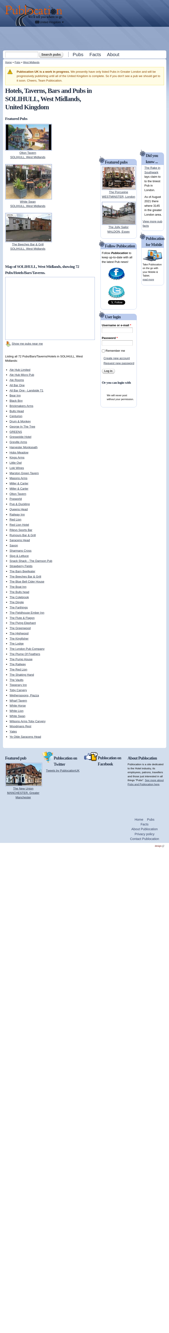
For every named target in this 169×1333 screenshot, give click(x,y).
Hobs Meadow (19, 452)
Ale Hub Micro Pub (22, 374)
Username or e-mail (116, 325)
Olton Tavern (18, 494)
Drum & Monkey (20, 421)
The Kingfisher (19, 638)
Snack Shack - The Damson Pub (31, 561)
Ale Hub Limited (20, 369)
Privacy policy (144, 834)
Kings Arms (17, 457)
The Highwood (19, 633)
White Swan (17, 716)
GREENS (16, 432)
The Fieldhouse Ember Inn (27, 612)
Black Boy (16, 400)
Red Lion (15, 519)
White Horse (18, 705)
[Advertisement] (84, 60)
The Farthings (19, 607)
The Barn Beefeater (22, 571)
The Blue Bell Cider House (27, 581)
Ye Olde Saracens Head (25, 736)
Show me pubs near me (27, 343)
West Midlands (31, 62)
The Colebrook (19, 597)
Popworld (16, 499)
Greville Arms (18, 442)
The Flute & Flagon (22, 618)
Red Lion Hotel (19, 524)
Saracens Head (20, 540)
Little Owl (16, 462)
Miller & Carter (19, 483)
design (159, 846)
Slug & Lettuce (19, 556)
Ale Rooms (17, 380)
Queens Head (19, 509)
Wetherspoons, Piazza (24, 695)
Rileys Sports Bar (21, 530)
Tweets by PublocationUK (63, 770)
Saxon (14, 545)
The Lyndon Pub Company (27, 648)
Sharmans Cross (21, 550)
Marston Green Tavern (24, 473)
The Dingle (17, 602)
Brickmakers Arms (21, 406)
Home (8, 62)
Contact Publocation (144, 839)
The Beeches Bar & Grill (25, 576)
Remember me (115, 350)
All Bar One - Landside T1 (26, 390)
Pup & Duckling (20, 504)
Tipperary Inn (18, 685)
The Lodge (17, 643)
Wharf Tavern (18, 700)
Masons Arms (18, 478)
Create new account (116, 358)
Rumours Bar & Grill (23, 535)
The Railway (18, 664)
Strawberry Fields (21, 566)
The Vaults (16, 680)
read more (148, 279)
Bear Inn (15, 395)
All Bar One (17, 385)
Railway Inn (17, 514)
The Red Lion (18, 669)
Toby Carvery (18, 690)
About (113, 54)
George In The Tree (22, 426)
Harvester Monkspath (24, 447)
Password (110, 338)
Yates (13, 731)
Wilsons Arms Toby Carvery (28, 721)
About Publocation (144, 829)
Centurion (16, 416)
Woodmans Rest (20, 726)
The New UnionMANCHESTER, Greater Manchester (23, 793)
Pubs (78, 54)
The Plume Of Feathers (25, 654)
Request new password (118, 363)
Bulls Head (17, 411)
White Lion (16, 711)
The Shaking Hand (22, 674)
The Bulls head (19, 592)
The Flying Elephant (23, 623)
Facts (95, 54)
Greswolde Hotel (20, 437)
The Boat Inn (18, 586)
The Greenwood (20, 628)
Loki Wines (17, 468)
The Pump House (21, 659)
